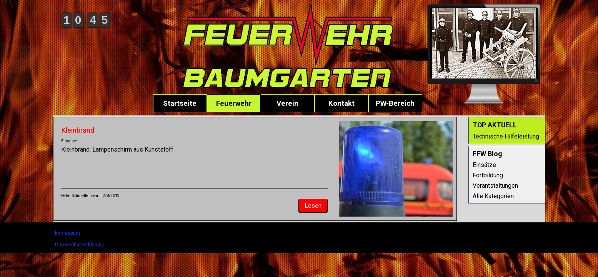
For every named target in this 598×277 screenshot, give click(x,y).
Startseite (180, 103)
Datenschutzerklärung (80, 244)
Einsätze (69, 141)
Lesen (313, 205)
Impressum (67, 233)
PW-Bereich (395, 103)
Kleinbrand (77, 130)
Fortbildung (488, 175)
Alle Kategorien (493, 196)
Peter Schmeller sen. (80, 195)
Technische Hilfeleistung (506, 136)
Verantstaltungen (495, 185)
